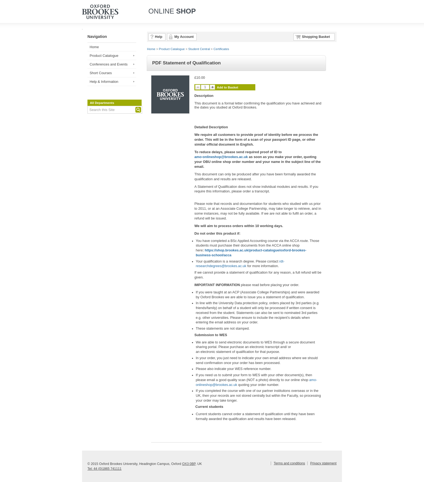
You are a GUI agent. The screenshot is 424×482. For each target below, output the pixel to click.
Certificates (221, 49)
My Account (184, 37)
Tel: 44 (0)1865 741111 (104, 469)
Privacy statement (323, 463)
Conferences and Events (109, 64)
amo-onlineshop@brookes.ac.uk (221, 157)
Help (158, 37)
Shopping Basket (316, 37)
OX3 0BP (188, 464)
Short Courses (101, 73)
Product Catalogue (104, 56)
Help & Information (104, 82)
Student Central (199, 49)
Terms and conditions (289, 463)
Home (94, 47)
